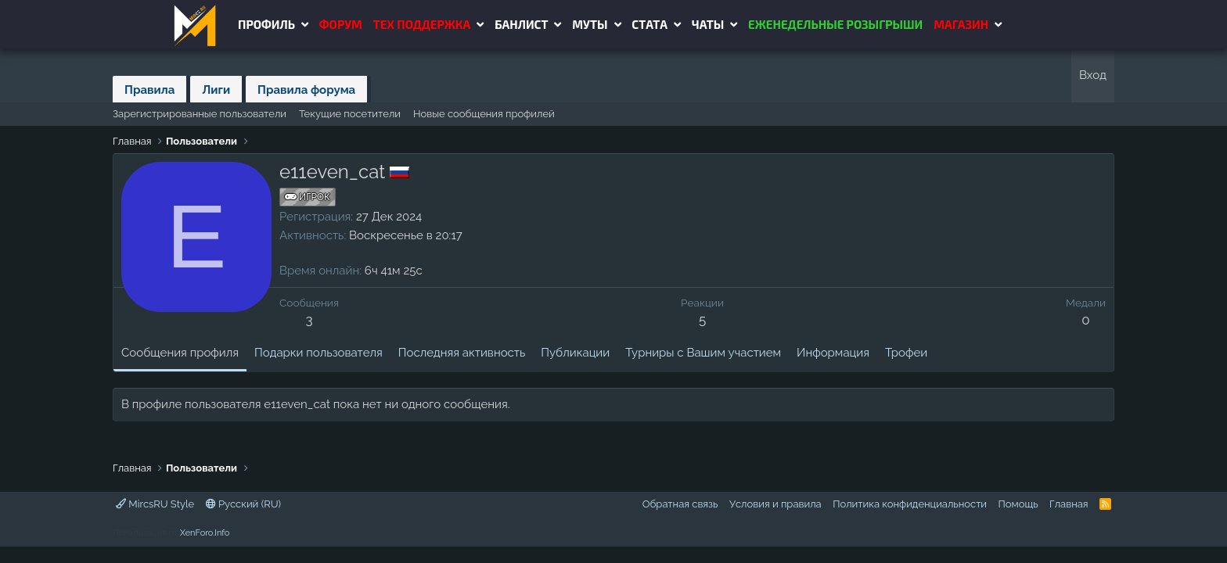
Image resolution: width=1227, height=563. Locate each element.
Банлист (521, 24)
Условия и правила (775, 504)
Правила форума (306, 90)
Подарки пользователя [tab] (318, 353)
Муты (589, 24)
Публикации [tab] (575, 353)
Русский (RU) (243, 504)
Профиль (266, 24)
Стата (649, 24)
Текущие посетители (350, 114)
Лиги (216, 90)
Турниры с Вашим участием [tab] (703, 353)
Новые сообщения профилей (484, 114)
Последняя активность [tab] (461, 353)
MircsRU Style (155, 504)
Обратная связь (680, 504)
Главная (1068, 504)
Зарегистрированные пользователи (199, 114)
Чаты (708, 24)
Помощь (1018, 504)
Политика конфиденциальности (910, 504)
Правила (149, 90)
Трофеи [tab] (906, 353)
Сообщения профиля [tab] (180, 353)
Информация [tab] (833, 353)
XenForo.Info (204, 533)
